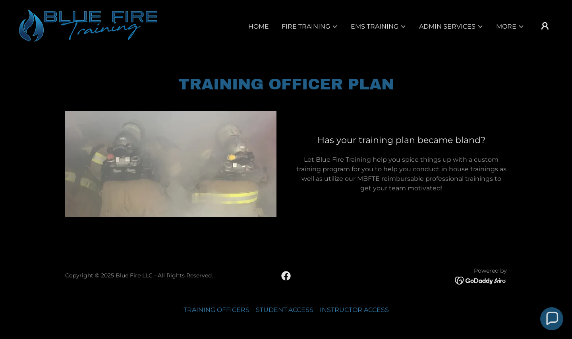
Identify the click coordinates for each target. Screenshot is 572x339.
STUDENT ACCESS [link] (284, 310)
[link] (88, 25)
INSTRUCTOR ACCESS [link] (354, 310)
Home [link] (258, 26)
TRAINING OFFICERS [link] (216, 310)
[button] (310, 26)
